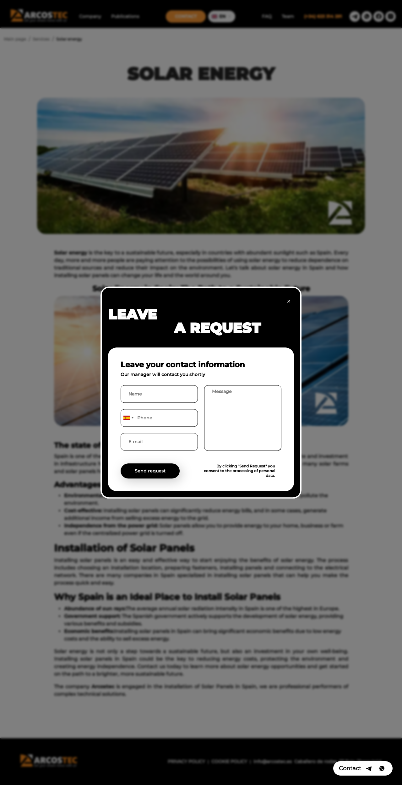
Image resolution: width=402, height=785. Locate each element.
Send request (150, 471)
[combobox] (128, 417)
